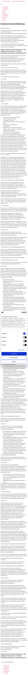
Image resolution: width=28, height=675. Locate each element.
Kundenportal (5, 6)
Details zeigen (21, 349)
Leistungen (4, 9)
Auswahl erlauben (14, 357)
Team (3, 11)
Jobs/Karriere (5, 8)
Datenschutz (6, 667)
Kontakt (4, 12)
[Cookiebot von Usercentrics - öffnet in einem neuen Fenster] (21, 312)
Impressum (6, 668)
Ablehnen (14, 361)
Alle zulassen (14, 353)
